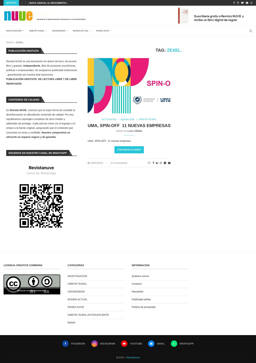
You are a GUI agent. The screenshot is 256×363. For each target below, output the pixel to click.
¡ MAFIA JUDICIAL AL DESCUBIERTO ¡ (47, 3)
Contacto (137, 283)
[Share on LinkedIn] (157, 163)
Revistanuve (133, 357)
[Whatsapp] (251, 3)
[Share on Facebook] (153, 163)
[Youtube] (242, 3)
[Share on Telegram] (165, 163)
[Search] (250, 31)
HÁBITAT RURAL (36, 31)
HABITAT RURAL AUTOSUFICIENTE (88, 314)
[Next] (25, 3)
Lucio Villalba (134, 131)
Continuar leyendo (129, 150)
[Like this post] (149, 163)
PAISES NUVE (102, 31)
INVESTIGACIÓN (14, 31)
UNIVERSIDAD (58, 31)
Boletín (72, 322)
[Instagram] (238, 3)
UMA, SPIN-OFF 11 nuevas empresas (129, 125)
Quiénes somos (140, 276)
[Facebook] (234, 3)
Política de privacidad (143, 307)
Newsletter (137, 291)
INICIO (9, 42)
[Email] (247, 3)
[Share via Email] (169, 163)
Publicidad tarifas (141, 299)
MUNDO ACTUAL (80, 31)
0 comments (118, 163)
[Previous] (21, 3)
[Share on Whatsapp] (161, 163)
